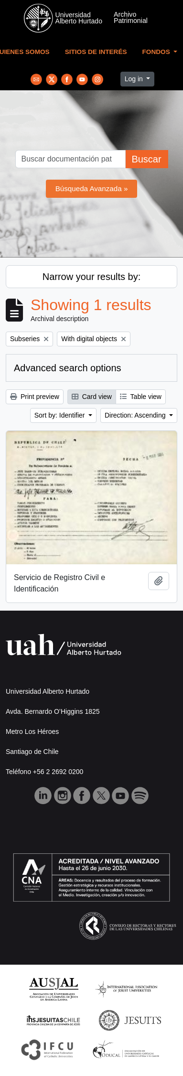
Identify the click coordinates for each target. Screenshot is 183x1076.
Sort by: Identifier (60, 415)
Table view (140, 396)
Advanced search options (67, 368)
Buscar (146, 159)
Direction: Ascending (136, 415)
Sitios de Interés (96, 51)
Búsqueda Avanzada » (91, 188)
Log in (135, 79)
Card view (92, 396)
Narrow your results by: (92, 276)
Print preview (34, 396)
